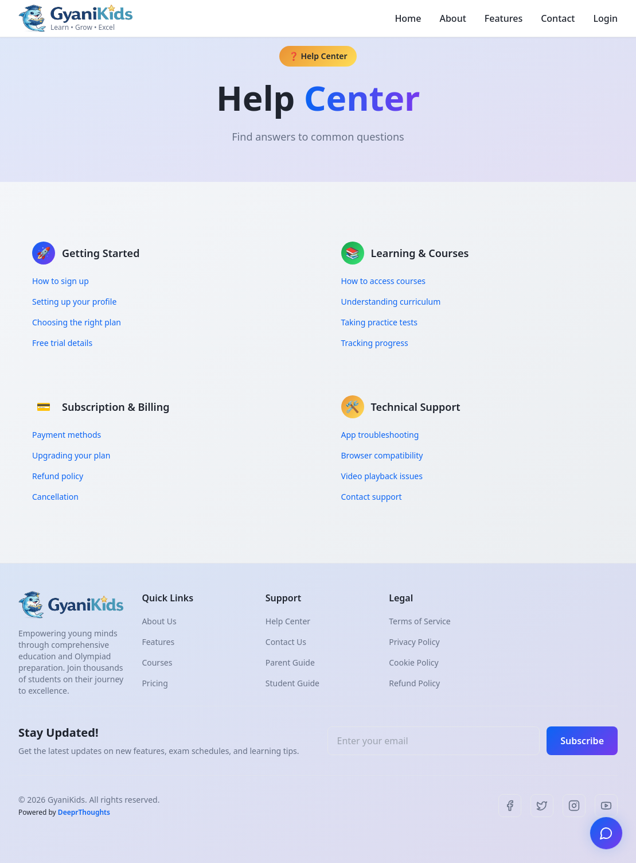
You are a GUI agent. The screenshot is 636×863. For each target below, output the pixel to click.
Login (605, 18)
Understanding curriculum (391, 301)
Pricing (154, 683)
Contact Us (286, 641)
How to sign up (60, 280)
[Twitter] (541, 805)
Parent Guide (290, 662)
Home (408, 18)
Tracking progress (374, 342)
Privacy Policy (414, 641)
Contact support (371, 496)
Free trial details (62, 342)
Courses (157, 662)
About (452, 18)
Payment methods (66, 434)
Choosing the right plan (76, 322)
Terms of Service (420, 621)
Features (503, 18)
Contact (558, 18)
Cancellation (55, 496)
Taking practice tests (379, 322)
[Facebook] (509, 805)
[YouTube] (606, 805)
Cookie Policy (413, 662)
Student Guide (292, 683)
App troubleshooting (380, 434)
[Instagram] (574, 805)
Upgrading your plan (71, 455)
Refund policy (57, 476)
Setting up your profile (74, 301)
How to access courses (383, 280)
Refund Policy (414, 683)
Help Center (288, 621)
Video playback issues (382, 476)
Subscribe (582, 740)
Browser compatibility (382, 455)
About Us (159, 621)
